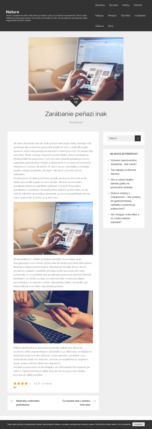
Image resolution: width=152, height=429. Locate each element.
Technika (125, 15)
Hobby (126, 5)
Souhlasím (138, 424)
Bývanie (113, 5)
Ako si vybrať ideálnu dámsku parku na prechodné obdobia (122, 183)
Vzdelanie (139, 15)
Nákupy (99, 15)
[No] (148, 424)
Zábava (99, 26)
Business (100, 5)
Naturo (12, 12)
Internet (138, 5)
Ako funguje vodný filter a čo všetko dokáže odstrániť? (125, 218)
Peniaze (112, 15)
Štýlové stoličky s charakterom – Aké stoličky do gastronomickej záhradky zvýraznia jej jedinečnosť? (126, 201)
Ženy (110, 26)
